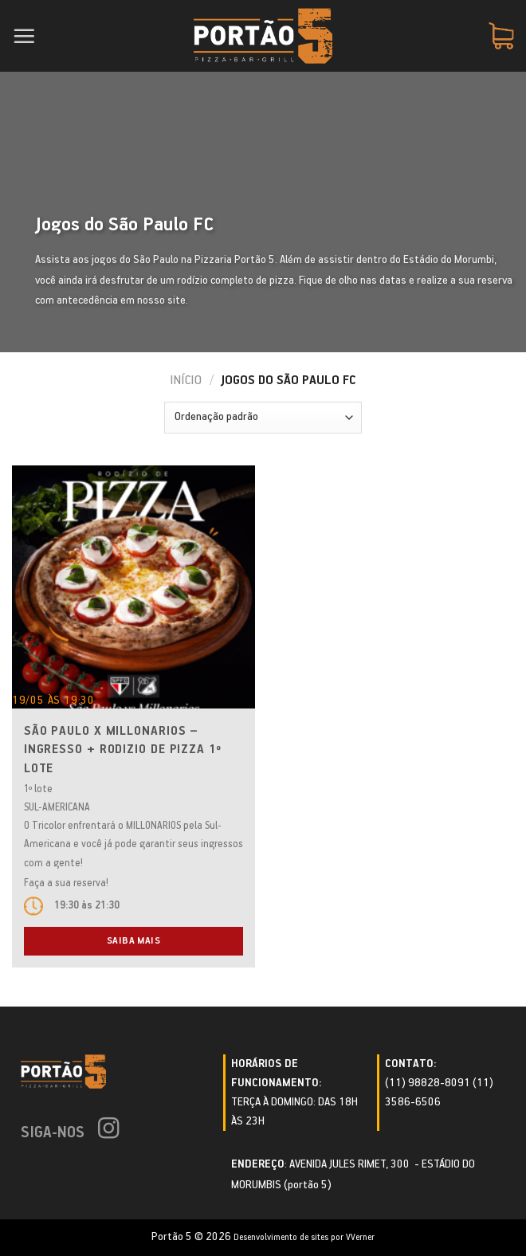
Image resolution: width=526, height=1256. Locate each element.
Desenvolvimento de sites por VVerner (304, 1237)
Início (186, 380)
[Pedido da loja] (263, 418)
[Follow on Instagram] (108, 1130)
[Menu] (24, 36)
